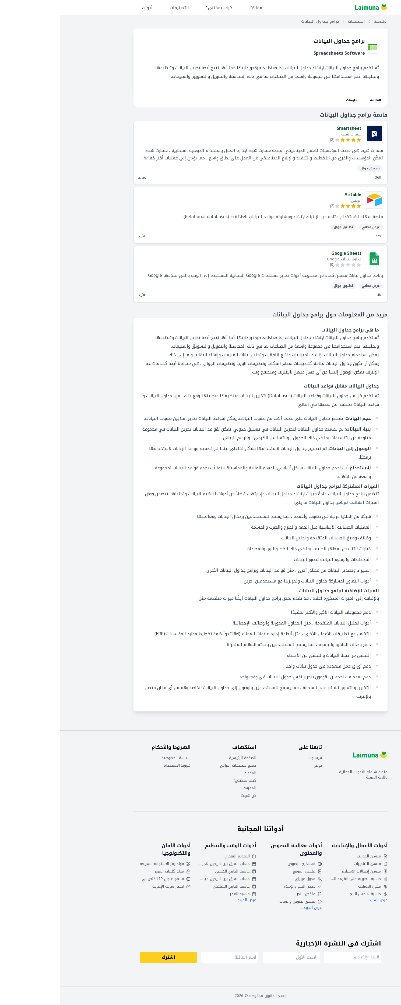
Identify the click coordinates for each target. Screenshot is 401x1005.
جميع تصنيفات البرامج (178, 765)
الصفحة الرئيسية (182, 758)
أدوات (87, 8)
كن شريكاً (188, 795)
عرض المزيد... (317, 900)
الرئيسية (321, 21)
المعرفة (190, 788)
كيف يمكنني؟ (159, 8)
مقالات (195, 8)
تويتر (258, 765)
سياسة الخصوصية (116, 758)
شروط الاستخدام (117, 765)
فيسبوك (255, 758)
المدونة (190, 773)
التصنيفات (119, 8)
